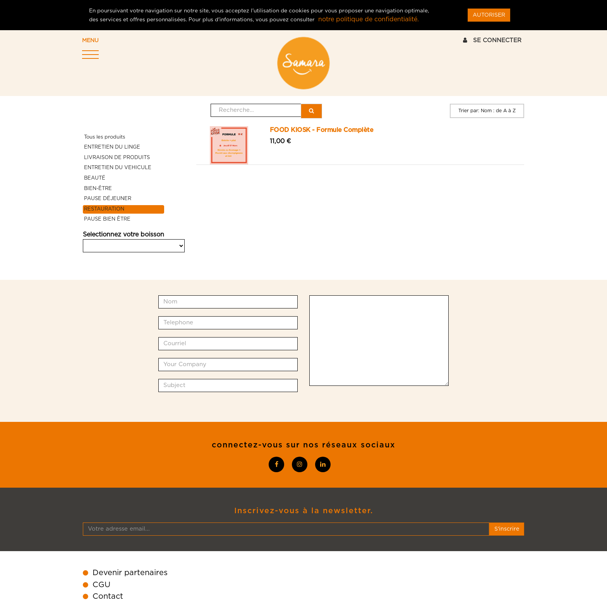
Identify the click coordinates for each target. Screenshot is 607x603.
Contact (108, 596)
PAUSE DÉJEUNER (107, 198)
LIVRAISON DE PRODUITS (117, 157)
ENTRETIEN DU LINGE (112, 147)
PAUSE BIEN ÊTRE (107, 219)
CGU (101, 585)
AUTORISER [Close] (489, 15)
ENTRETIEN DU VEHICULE (117, 167)
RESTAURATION (104, 209)
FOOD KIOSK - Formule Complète (322, 130)
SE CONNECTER (492, 40)
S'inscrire (506, 529)
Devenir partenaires (130, 573)
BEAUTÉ (94, 178)
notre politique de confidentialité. (368, 19)
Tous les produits (104, 137)
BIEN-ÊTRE (98, 188)
